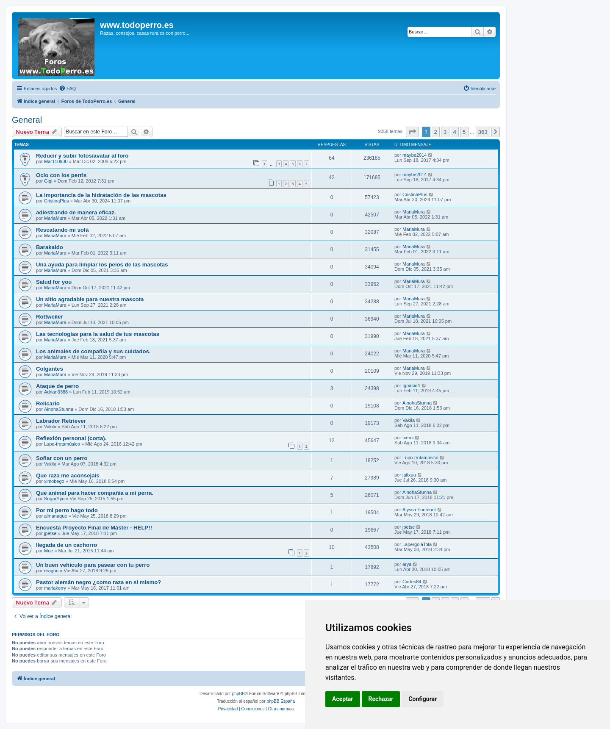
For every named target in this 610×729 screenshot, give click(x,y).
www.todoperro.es (137, 25)
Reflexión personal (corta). (71, 438)
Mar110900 (56, 161)
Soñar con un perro (62, 458)
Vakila (50, 426)
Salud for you (54, 282)
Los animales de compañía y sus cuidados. (93, 351)
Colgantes (49, 369)
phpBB (238, 693)
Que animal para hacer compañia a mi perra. (94, 493)
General (27, 120)
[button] (412, 132)
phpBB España (280, 701)
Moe (48, 550)
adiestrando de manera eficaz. (76, 212)
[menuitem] (67, 88)
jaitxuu (409, 474)
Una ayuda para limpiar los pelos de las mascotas (102, 264)
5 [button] (464, 132)
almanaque (55, 515)
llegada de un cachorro (66, 545)
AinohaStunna (58, 409)
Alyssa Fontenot (419, 509)
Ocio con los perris (61, 175)
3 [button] (445, 132)
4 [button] (454, 132)
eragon (51, 570)
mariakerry (55, 587)
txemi (407, 437)
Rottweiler (49, 316)
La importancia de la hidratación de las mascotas (101, 195)
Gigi (48, 180)
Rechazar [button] (381, 699)
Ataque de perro (57, 386)
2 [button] (435, 132)
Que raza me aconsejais (68, 475)
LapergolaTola (417, 544)
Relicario (48, 403)
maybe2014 (414, 155)
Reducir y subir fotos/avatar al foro (82, 155)
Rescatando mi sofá (62, 230)
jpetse (50, 533)
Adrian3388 (56, 391)
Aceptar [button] (342, 699)
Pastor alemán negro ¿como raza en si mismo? (98, 582)
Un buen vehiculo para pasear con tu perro (93, 565)
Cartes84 (411, 581)
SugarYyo (54, 498)
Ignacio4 (411, 385)
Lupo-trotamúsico (62, 443)
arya (406, 564)
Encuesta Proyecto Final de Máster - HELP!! (94, 527)
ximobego (54, 481)
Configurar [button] (422, 699)
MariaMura (55, 218)
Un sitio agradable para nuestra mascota (90, 299)
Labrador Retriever (61, 421)
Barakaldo (49, 247)
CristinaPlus (56, 200)
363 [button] (483, 132)
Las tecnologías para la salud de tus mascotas (97, 334)
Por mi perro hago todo (67, 510)
